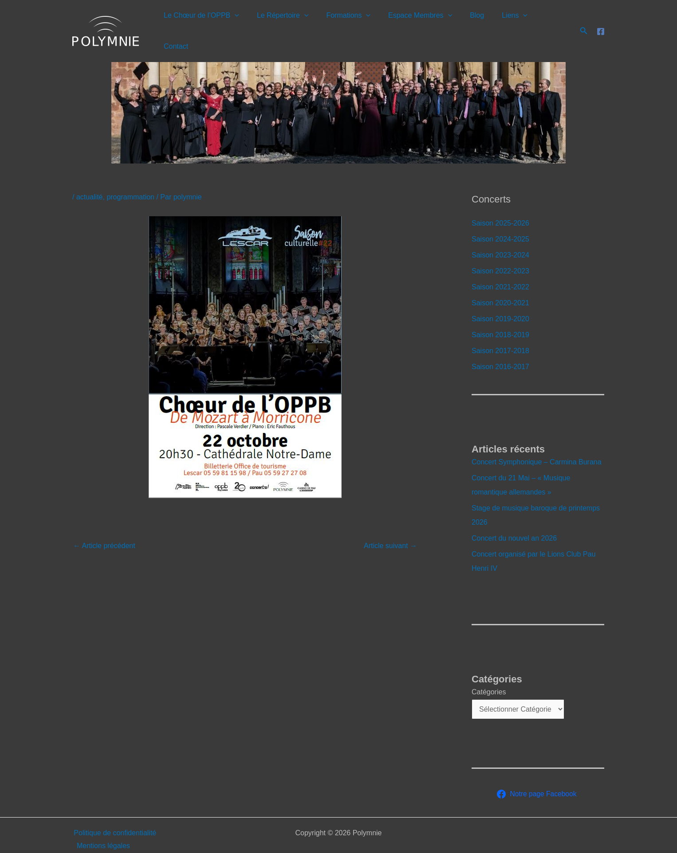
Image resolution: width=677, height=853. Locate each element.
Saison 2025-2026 (500, 205)
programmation (130, 179)
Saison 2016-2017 (500, 349)
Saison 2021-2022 (500, 269)
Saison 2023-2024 (500, 237)
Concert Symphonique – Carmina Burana (537, 444)
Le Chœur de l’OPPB (217, 22)
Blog (478, 22)
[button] (250, 22)
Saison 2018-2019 (500, 317)
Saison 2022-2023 (500, 253)
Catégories (489, 674)
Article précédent (104, 528)
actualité (89, 179)
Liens (512, 22)
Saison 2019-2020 (500, 301)
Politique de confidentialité (113, 815)
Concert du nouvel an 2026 (514, 520)
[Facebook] (601, 23)
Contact (551, 22)
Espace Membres (425, 22)
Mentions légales (102, 828)
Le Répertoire (295, 22)
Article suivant (390, 528)
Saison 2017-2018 (500, 333)
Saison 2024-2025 (500, 221)
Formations (357, 22)
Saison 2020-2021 (500, 285)
